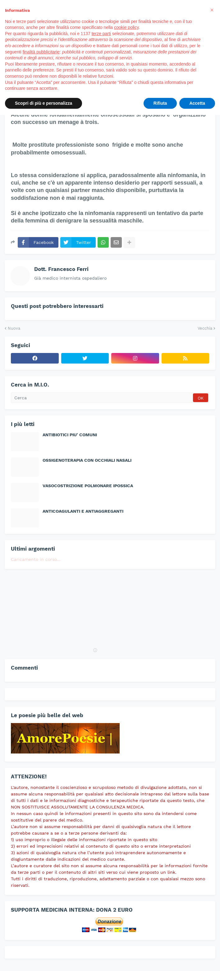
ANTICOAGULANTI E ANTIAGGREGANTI (83, 511)
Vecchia (205, 328)
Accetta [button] (197, 103)
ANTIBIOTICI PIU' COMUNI (70, 434)
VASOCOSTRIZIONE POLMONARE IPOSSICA (88, 485)
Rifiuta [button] (160, 103)
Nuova (14, 328)
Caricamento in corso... (36, 559)
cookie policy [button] (126, 27)
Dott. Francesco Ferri (61, 269)
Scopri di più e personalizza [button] (43, 103)
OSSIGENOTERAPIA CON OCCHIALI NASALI (87, 460)
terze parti (101, 33)
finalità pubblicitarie (41, 51)
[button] (212, 10)
